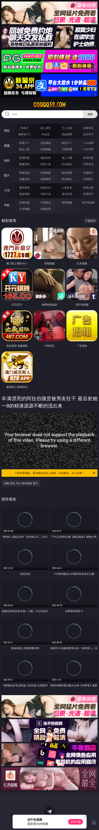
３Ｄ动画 (88, 143)
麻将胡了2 (24, 134)
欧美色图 (67, 172)
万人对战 (67, 128)
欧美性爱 (88, 157)
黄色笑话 (67, 194)
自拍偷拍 (46, 143)
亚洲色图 (46, 172)
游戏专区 (88, 128)
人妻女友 (67, 187)
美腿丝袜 (24, 179)
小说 (7, 190)
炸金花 (46, 134)
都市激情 (24, 187)
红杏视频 (24, 209)
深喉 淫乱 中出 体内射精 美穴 (21, 483)
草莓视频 (67, 202)
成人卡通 (67, 157)
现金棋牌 (67, 134)
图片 (7, 175)
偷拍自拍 (46, 157)
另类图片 (88, 179)
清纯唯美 (46, 179)
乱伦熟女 (67, 164)
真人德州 (46, 128)
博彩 (7, 131)
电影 (7, 160)
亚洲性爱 (24, 157)
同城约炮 (24, 202)
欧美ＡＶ (67, 143)
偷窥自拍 (24, 172)
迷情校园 (24, 194)
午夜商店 (46, 202)
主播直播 (67, 149)
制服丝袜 (24, 164)
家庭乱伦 (46, 187)
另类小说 (46, 194)
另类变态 (88, 164)
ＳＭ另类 (88, 149)
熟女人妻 (24, 149)
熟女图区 (67, 179)
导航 (7, 205)
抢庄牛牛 (88, 134)
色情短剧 (46, 209)
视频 (7, 145)
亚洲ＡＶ (24, 143)
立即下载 (75, 821)
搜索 (90, 114)
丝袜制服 (46, 149)
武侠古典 (88, 187)
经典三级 (46, 164)
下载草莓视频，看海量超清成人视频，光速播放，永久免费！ (54, 473)
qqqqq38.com (49, 104)
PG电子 (24, 128)
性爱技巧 (88, 194)
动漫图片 (88, 172)
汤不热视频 (88, 202)
